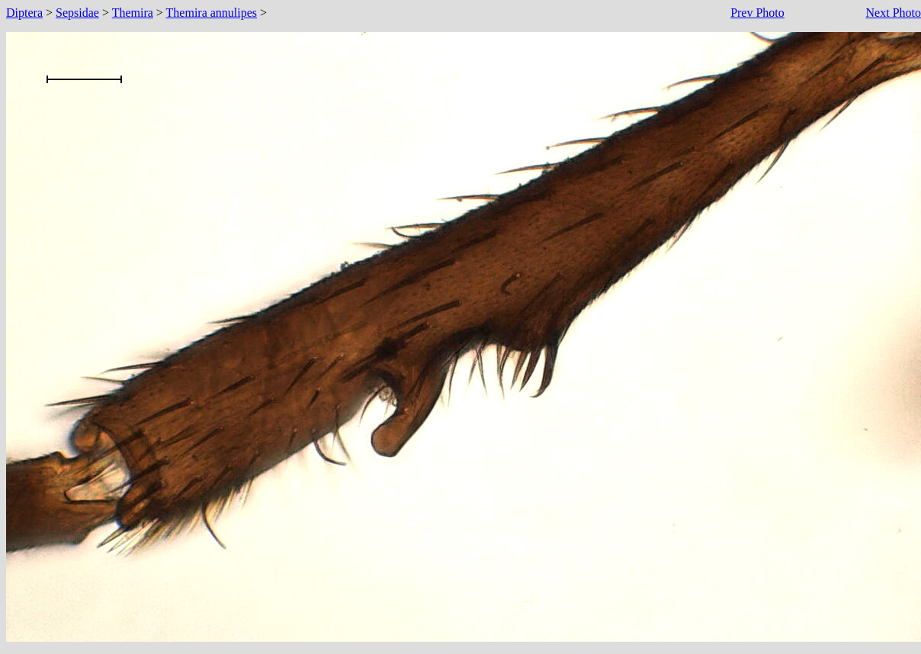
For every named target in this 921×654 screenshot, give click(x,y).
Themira (132, 12)
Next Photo (893, 12)
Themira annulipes (212, 12)
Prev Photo (757, 12)
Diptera (24, 12)
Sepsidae (77, 12)
